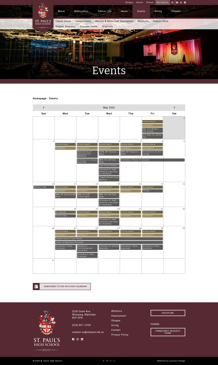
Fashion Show (161, 21)
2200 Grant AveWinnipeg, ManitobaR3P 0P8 (84, 314)
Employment (118, 316)
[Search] (172, 2)
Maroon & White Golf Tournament (114, 21)
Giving (158, 11)
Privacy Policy (120, 335)
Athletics (116, 311)
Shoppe (129, 2)
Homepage (40, 98)
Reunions (143, 21)
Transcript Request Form (168, 332)
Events (141, 11)
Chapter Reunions (65, 26)
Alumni (139, 2)
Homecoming (83, 21)
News (124, 11)
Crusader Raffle (89, 26)
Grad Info (107, 26)
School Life (105, 11)
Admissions (81, 11)
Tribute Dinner (63, 21)
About (61, 11)
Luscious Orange (176, 361)
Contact (176, 11)
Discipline (168, 313)
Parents (150, 2)
